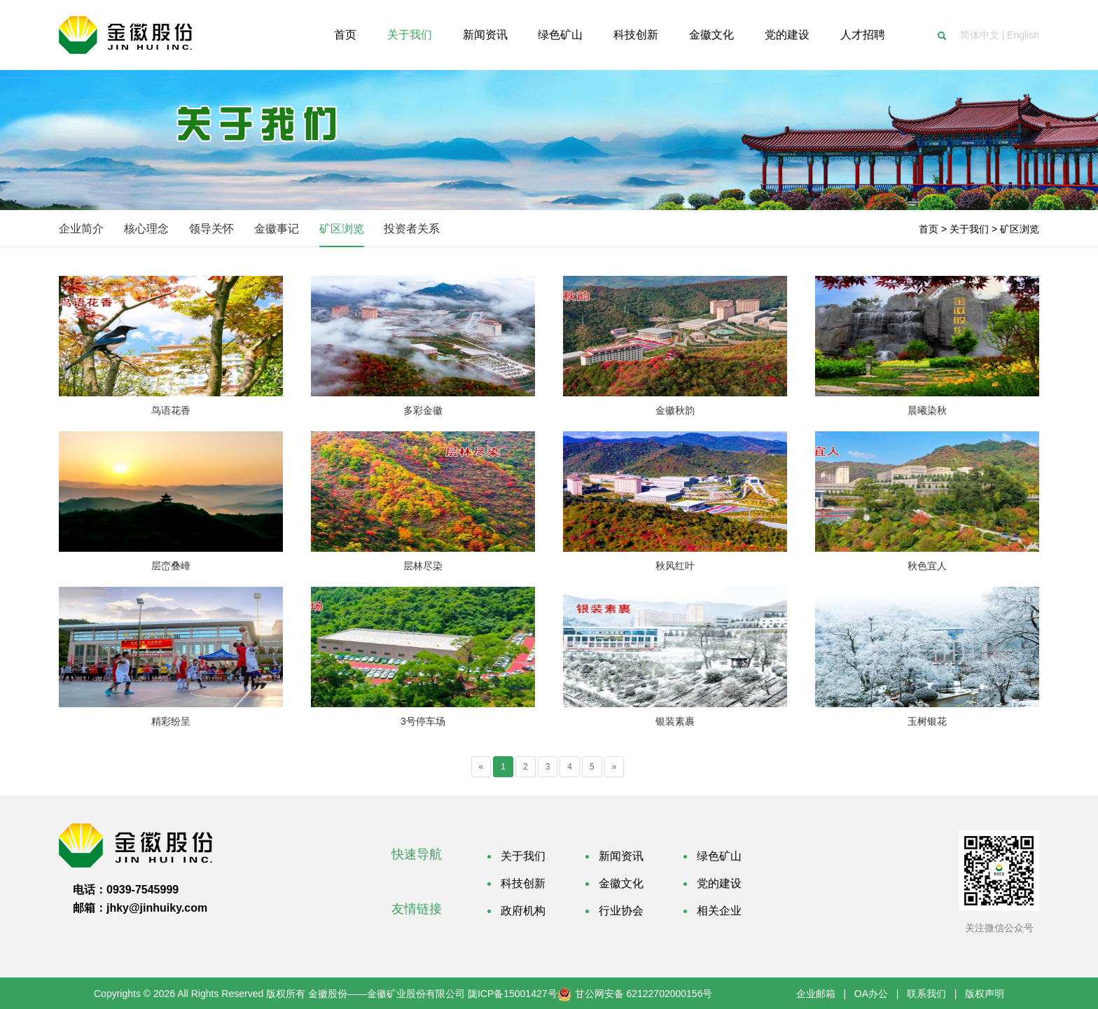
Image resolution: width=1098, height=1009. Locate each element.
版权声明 (984, 993)
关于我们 (969, 229)
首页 (928, 229)
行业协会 (621, 911)
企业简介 (81, 229)
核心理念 (146, 229)
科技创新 (523, 883)
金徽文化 (621, 883)
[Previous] (481, 766)
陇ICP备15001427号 (512, 993)
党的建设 (719, 883)
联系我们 (926, 993)
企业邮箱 (815, 993)
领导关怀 (211, 229)
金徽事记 (276, 229)
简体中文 (979, 35)
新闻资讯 (621, 856)
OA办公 (871, 993)
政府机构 (523, 911)
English (1023, 35)
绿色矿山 (719, 856)
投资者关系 (412, 229)
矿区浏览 (341, 229)
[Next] (614, 766)
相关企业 (719, 911)
